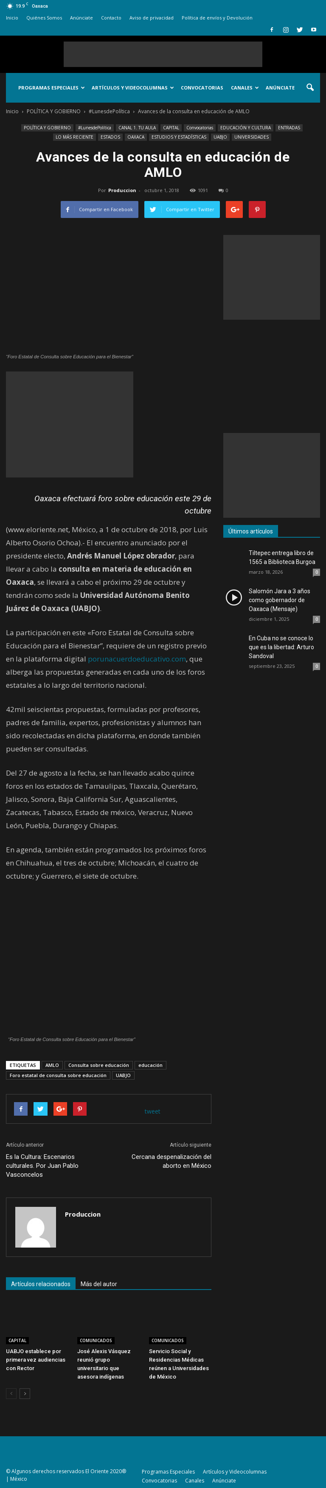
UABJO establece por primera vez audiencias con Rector (35, 1359)
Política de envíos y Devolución (217, 17)
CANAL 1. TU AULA (137, 128)
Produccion (122, 190)
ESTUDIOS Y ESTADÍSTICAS (179, 137)
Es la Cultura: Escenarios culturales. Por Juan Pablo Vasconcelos (42, 1165)
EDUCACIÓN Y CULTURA (245, 128)
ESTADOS (110, 137)
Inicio (12, 17)
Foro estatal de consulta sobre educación (58, 1075)
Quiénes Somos (44, 17)
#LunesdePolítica (94, 128)
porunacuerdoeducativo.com (137, 659)
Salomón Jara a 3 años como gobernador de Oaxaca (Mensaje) (279, 600)
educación (150, 1065)
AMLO (52, 1065)
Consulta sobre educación (98, 1065)
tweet (152, 1111)
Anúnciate (81, 17)
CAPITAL (171, 128)
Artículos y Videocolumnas (133, 87)
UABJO (220, 137)
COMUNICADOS (96, 1340)
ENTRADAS (289, 128)
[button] (310, 88)
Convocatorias (202, 87)
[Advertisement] (163, 54)
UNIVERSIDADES (251, 137)
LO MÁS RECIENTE (74, 137)
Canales (245, 87)
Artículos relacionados (40, 1284)
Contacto (111, 17)
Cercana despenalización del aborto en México (171, 1161)
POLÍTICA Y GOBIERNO (47, 128)
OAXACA (135, 137)
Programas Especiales (51, 87)
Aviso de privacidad (151, 17)
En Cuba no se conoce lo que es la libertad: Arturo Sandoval (281, 647)
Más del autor (99, 1284)
